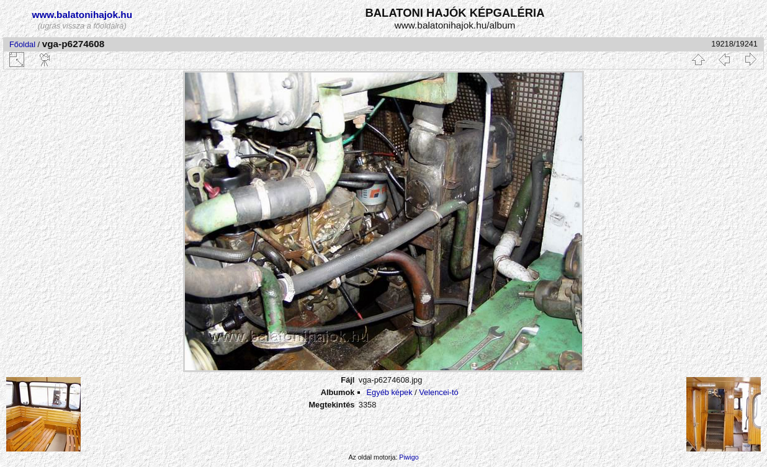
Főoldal (22, 44)
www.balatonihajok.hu (82, 14)
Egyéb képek (390, 392)
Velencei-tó (438, 392)
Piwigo (408, 457)
